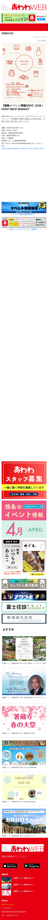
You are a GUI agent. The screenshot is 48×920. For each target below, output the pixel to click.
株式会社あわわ (8, 904)
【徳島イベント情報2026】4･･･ (24, 878)
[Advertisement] (24, 354)
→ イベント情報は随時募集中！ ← (24, 214)
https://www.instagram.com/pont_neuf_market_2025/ (23, 148)
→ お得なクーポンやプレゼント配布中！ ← (24, 229)
